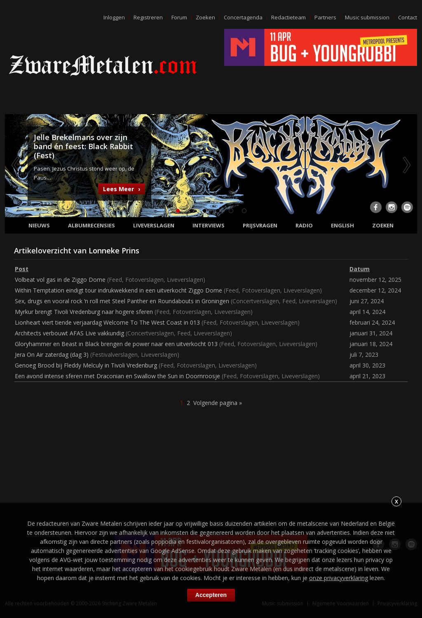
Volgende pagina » (217, 403)
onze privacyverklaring (338, 578)
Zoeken (205, 17)
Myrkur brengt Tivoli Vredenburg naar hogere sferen (84, 312)
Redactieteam (288, 17)
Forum (179, 17)
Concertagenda (243, 17)
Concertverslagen (255, 301)
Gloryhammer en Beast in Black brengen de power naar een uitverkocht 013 (116, 344)
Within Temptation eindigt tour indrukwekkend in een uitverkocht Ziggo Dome (118, 290)
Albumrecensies (91, 225)
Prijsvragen (260, 225)
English (342, 225)
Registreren (148, 17)
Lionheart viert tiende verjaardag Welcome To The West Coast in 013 (107, 322)
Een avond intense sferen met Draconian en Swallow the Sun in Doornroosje (117, 376)
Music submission (367, 17)
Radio (304, 225)
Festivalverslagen (115, 354)
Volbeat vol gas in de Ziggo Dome (60, 279)
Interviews (208, 225)
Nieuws (39, 225)
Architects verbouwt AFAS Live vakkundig (69, 333)
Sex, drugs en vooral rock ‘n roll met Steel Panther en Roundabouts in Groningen (122, 301)
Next (406, 164)
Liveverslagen (153, 225)
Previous (16, 164)
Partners (325, 17)
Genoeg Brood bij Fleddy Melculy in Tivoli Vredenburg (86, 365)
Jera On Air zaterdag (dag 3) (52, 354)
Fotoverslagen (144, 279)
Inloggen (114, 17)
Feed (115, 279)
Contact (407, 17)
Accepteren (211, 595)
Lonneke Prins (114, 250)
